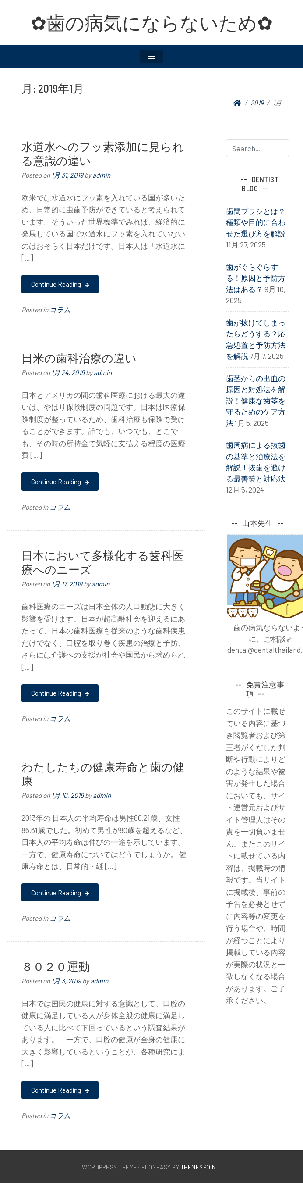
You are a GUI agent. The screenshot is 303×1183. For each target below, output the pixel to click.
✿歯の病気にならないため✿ (152, 22)
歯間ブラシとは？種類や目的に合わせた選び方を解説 (255, 222)
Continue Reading (59, 284)
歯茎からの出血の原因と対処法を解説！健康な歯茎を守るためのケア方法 (255, 400)
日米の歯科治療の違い (79, 358)
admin (101, 175)
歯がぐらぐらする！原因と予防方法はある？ (255, 277)
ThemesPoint (200, 1167)
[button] (151, 56)
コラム (59, 310)
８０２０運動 (55, 966)
